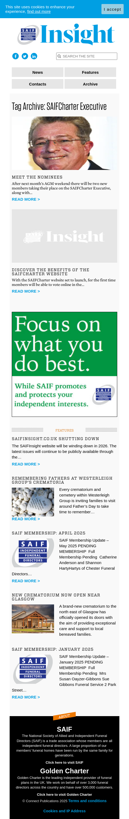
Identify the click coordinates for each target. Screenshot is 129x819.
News (37, 72)
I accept (112, 9)
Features (90, 72)
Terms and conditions (87, 801)
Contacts (37, 84)
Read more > (26, 199)
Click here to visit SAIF (65, 762)
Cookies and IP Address (64, 811)
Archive (90, 84)
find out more (39, 11)
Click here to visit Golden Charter (64, 795)
